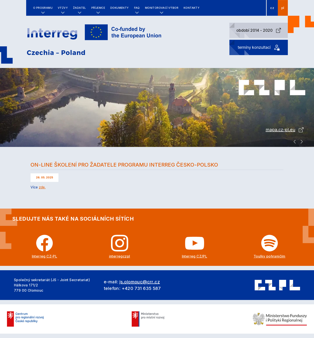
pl (282, 8)
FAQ (137, 7)
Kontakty (192, 7)
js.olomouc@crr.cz (139, 281)
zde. (42, 187)
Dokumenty (119, 7)
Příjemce (98, 7)
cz (272, 8)
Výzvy (63, 7)
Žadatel (79, 7)
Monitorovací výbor (161, 7)
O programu (43, 7)
